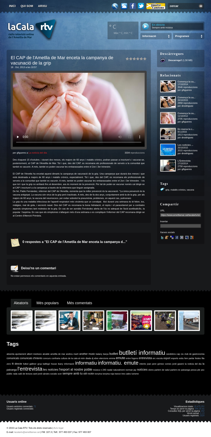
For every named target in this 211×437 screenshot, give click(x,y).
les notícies (50, 369)
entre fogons (132, 358)
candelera (171, 354)
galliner (32, 364)
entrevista (145, 358)
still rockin (88, 373)
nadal (109, 370)
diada (88, 358)
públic (9, 373)
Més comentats (79, 303)
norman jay (130, 370)
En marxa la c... (186, 129)
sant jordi (37, 373)
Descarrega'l (175, 60)
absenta (10, 354)
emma (112, 358)
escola (159, 358)
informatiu (86, 363)
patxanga (185, 370)
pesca (194, 370)
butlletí (113, 353)
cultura (64, 358)
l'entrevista (30, 369)
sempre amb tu (72, 373)
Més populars (47, 303)
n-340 (103, 370)
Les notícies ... (185, 145)
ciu (182, 354)
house (54, 364)
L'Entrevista (184, 161)
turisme (135, 373)
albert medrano (34, 354)
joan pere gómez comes (159, 364)
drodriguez (187, 106)
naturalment (119, 370)
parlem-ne (175, 370)
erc (154, 358)
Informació (149, 36)
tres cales (126, 373)
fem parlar (189, 358)
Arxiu (42, 6)
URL (162, 210)
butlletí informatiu (142, 352)
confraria (56, 358)
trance (118, 373)
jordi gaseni (178, 364)
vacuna (190, 189)
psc (202, 370)
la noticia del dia (193, 364)
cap (178, 354)
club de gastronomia (194, 354)
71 (35, 406)
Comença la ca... (186, 81)
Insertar (164, 221)
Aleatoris (21, 303)
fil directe (17, 363)
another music (87, 354)
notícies (142, 369)
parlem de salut (162, 370)
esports (174, 358)
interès (142, 364)
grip (167, 189)
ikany (60, 364)
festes (198, 358)
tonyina (98, 373)
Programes (182, 36)
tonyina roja (108, 373)
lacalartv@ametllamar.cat (27, 432)
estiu (181, 358)
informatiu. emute (118, 363)
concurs (47, 358)
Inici (12, 6)
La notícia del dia (37, 152)
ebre (96, 358)
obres (151, 370)
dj (92, 358)
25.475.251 (199, 406)
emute (120, 358)
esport (166, 358)
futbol (25, 364)
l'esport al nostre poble (75, 369)
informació (69, 364)
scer (60, 373)
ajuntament (20, 354)
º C (112, 26)
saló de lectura (25, 373)
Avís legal (58, 428)
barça (106, 354)
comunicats (13, 358)
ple (198, 370)
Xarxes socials (167, 232)
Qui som (27, 6)
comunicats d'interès (31, 358)
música (96, 370)
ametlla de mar (57, 354)
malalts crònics (177, 189)
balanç (99, 354)
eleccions (103, 358)
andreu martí (72, 354)
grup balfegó (44, 364)
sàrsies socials (50, 373)
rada (15, 373)
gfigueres (187, 90)
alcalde (46, 354)
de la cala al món (76, 358)
